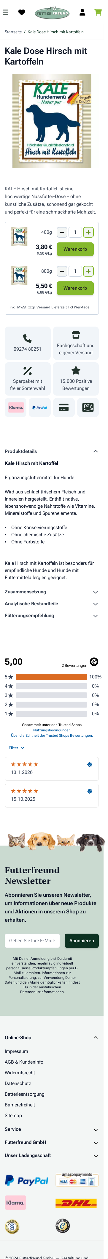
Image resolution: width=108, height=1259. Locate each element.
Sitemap (13, 1115)
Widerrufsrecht (20, 1072)
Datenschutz (18, 1083)
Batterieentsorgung (25, 1094)
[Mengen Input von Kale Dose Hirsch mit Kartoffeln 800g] (75, 271)
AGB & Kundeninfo (24, 1062)
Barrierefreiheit (20, 1105)
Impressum (16, 1051)
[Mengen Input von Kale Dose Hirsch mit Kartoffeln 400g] (75, 232)
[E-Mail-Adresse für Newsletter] (32, 941)
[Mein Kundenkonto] (82, 12)
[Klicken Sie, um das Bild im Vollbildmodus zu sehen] (52, 121)
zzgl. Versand (39, 307)
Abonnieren (81, 940)
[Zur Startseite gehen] (52, 12)
